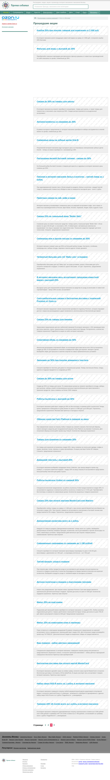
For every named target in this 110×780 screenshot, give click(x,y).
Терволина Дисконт (81, 742)
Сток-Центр (59, 742)
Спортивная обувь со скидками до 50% (56, 340)
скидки (80, 761)
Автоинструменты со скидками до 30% (56, 122)
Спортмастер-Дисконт (29, 742)
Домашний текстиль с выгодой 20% (54, 460)
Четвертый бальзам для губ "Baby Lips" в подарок (62, 257)
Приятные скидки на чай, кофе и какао (56, 198)
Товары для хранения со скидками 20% (56, 439)
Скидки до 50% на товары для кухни (55, 378)
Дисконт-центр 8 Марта (68, 739)
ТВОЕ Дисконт (69, 742)
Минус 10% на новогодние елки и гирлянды (58, 622)
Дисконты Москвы (10, 737)
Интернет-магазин (8, 27)
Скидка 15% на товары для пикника (54, 319)
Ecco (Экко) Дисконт (40, 737)
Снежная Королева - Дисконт (11, 742)
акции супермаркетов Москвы (91, 761)
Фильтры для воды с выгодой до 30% (56, 49)
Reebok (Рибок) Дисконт (80, 737)
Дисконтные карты (28, 772)
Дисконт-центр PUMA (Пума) (86, 739)
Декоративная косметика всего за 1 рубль (58, 521)
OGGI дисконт (67, 737)
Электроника (47, 12)
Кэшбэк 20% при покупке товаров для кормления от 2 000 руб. (68, 30)
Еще (84, 12)
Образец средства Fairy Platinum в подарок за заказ (63, 419)
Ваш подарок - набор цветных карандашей (58, 643)
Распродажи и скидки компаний (48, 18)
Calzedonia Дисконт (26, 737)
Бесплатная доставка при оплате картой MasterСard (63, 663)
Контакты (43, 767)
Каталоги (25, 763)
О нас (42, 765)
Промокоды (44, 759)
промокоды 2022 (83, 763)
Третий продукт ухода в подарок (53, 561)
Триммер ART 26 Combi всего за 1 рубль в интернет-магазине (67, 704)
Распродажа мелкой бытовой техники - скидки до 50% (64, 158)
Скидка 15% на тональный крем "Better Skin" (59, 216)
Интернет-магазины (28, 770)
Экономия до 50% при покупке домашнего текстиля (62, 360)
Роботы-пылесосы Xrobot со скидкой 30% (58, 480)
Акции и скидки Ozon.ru (9, 23)
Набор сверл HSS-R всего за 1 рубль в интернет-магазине (66, 683)
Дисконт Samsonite (31, 739)
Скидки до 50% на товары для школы (55, 101)
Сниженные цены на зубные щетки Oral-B (57, 140)
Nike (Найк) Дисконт (54, 737)
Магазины (93, 12)
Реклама (43, 763)
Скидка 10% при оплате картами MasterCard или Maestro (65, 500)
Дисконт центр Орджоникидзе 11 (48, 739)
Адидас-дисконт (95, 737)
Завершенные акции (33, 748)
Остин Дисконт (101, 739)
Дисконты (25, 759)
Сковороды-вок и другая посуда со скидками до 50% (63, 238)
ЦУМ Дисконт (93, 742)
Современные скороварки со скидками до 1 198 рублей (64, 543)
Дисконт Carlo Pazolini (16, 739)
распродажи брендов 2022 (95, 763)
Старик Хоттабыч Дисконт (46, 742)
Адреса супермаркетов (29, 767)
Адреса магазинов (28, 765)
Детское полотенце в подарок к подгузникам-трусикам (64, 582)
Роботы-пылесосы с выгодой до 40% (55, 399)
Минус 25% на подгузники (50, 602)
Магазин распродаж (20, 748)
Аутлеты (25, 761)
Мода (28, 12)
